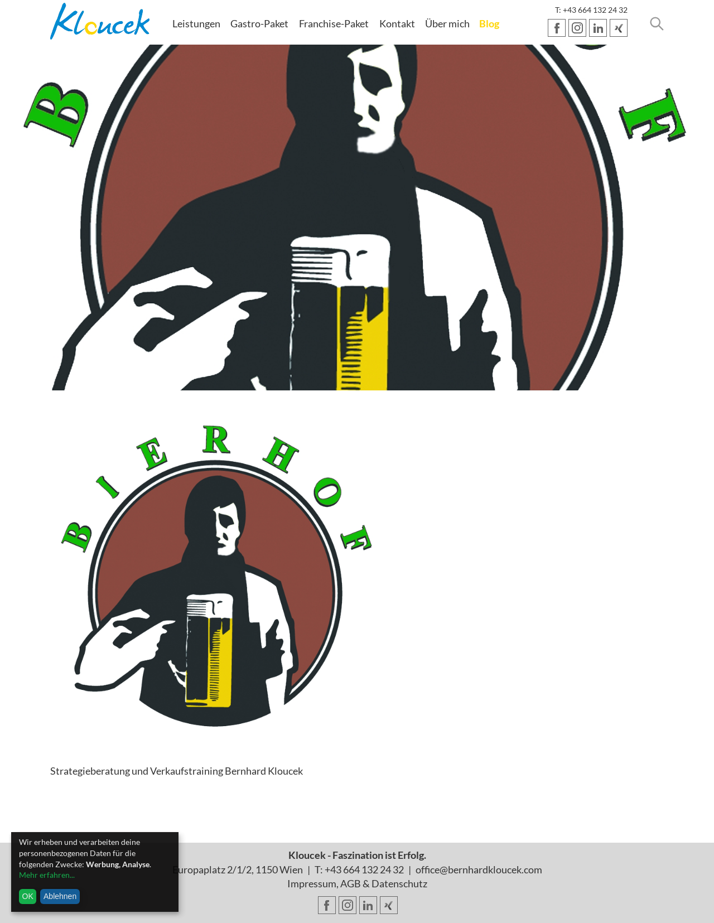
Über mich (447, 23)
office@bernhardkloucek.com (479, 869)
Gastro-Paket (259, 23)
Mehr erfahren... (47, 875)
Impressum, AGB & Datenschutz (357, 883)
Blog (489, 23)
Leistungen (196, 23)
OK (27, 896)
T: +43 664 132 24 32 (591, 10)
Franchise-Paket (334, 23)
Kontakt (397, 23)
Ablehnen (60, 896)
